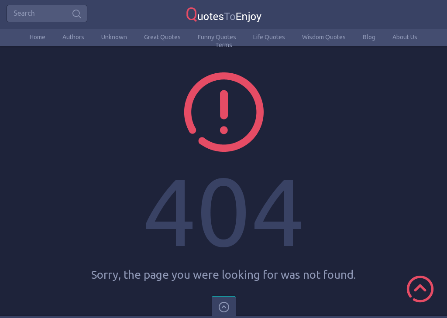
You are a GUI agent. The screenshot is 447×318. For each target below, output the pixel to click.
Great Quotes (162, 37)
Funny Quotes (217, 37)
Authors (73, 37)
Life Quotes (269, 37)
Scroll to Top (420, 289)
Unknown (114, 37)
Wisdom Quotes (324, 37)
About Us (404, 37)
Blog (369, 37)
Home (37, 37)
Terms (223, 44)
